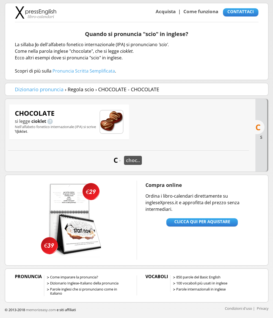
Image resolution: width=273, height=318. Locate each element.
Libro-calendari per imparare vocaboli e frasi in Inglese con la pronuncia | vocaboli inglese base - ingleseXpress (35, 12)
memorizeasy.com (41, 309)
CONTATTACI (240, 11)
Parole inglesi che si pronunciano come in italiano (83, 291)
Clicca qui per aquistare (202, 221)
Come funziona (200, 11)
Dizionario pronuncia (39, 89)
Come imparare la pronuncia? (74, 277)
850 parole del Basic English (198, 277)
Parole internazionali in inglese (201, 289)
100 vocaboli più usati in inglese (201, 283)
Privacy (263, 308)
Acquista (166, 11)
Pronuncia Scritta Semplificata (84, 71)
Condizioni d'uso (238, 308)
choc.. (133, 160)
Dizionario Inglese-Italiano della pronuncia (84, 283)
